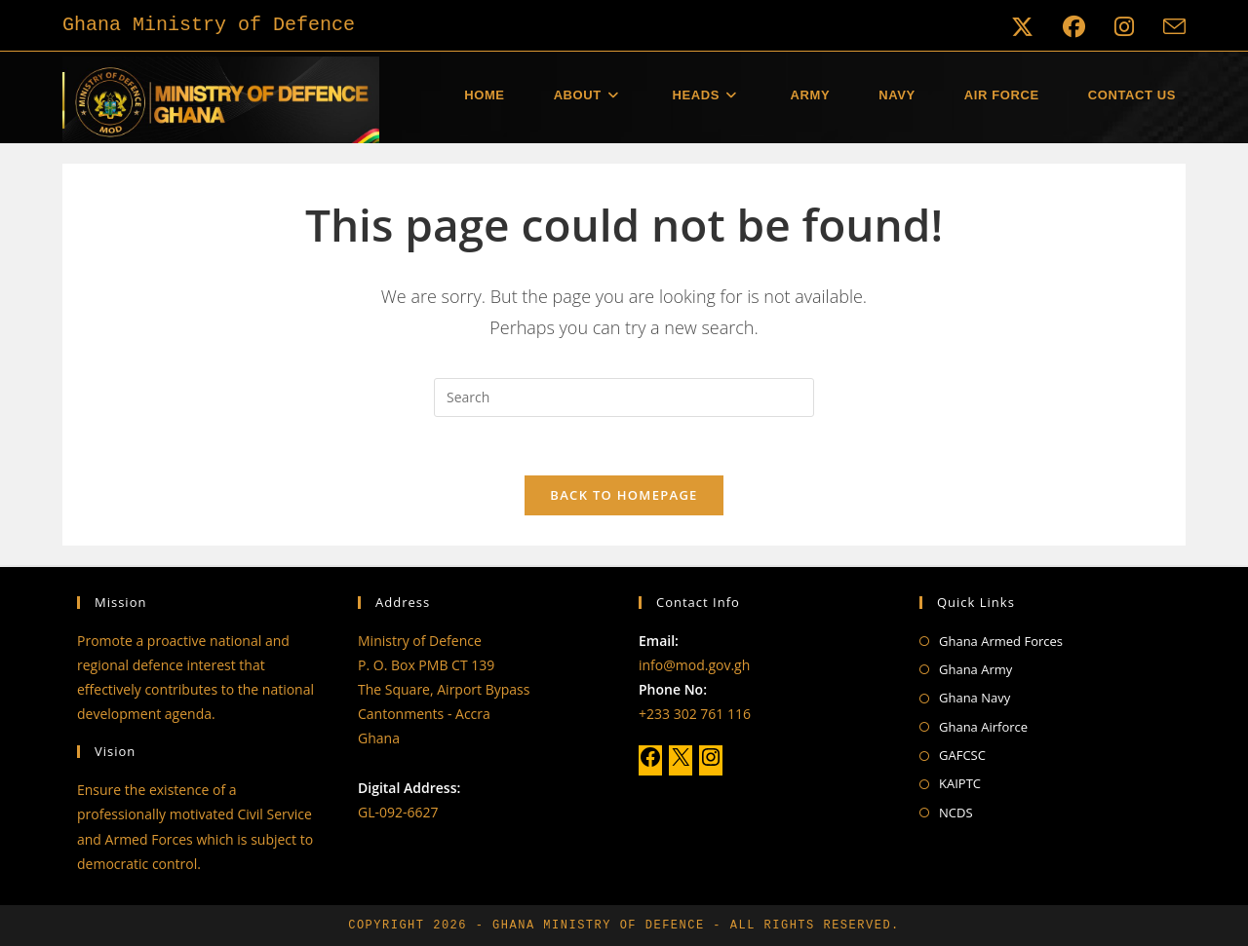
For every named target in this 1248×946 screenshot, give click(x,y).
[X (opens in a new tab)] (1022, 27)
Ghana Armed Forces (1001, 641)
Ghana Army (975, 669)
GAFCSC (962, 755)
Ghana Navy (974, 697)
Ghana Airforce (983, 727)
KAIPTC (960, 783)
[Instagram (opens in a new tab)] (1124, 27)
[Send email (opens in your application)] (1167, 27)
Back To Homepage (623, 496)
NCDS (956, 812)
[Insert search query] (624, 397)
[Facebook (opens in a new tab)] (1074, 27)
